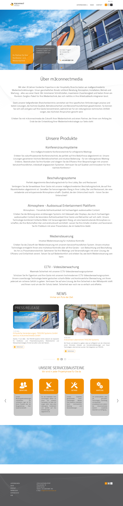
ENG (111, 1)
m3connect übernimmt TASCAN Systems (81, 339)
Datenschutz (14, 493)
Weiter (121, 398)
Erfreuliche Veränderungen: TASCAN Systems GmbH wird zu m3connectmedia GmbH (35, 334)
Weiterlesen (19, 347)
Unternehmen (82, 5)
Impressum (14, 490)
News (92, 5)
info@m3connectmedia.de (48, 490)
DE (109, 1)
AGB (11, 495)
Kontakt (99, 5)
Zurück (2, 398)
